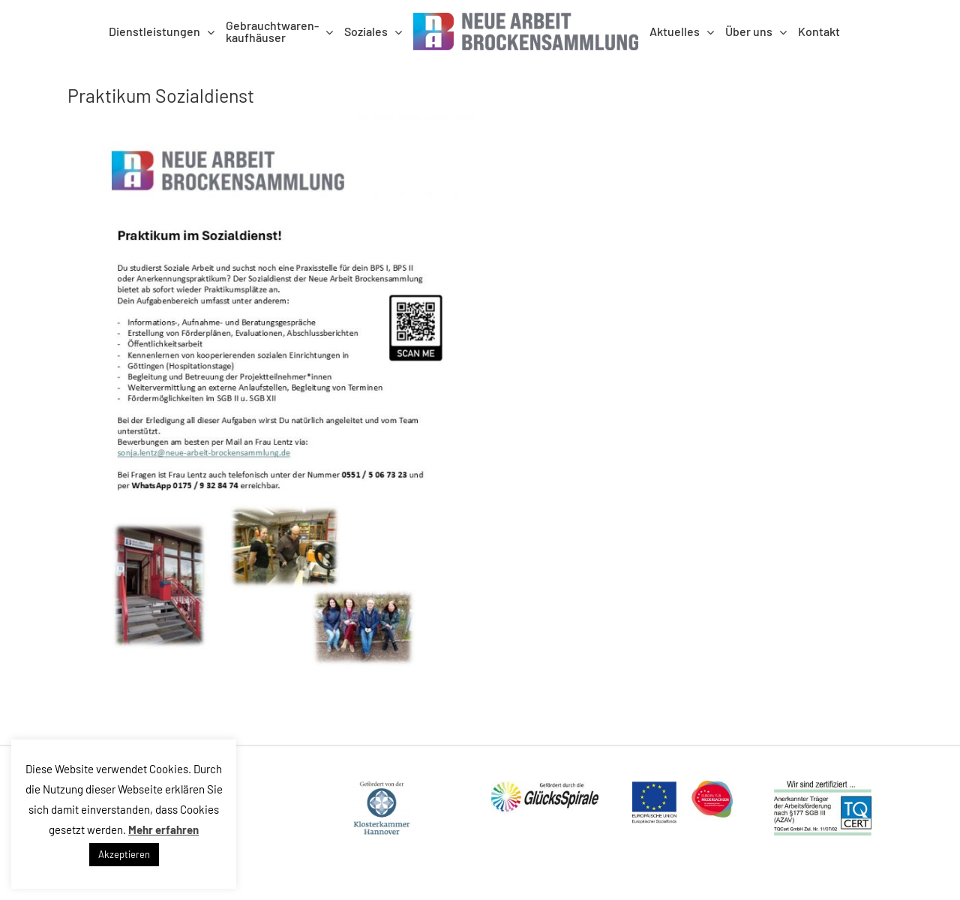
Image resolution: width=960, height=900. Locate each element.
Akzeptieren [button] (124, 854)
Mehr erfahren (163, 829)
